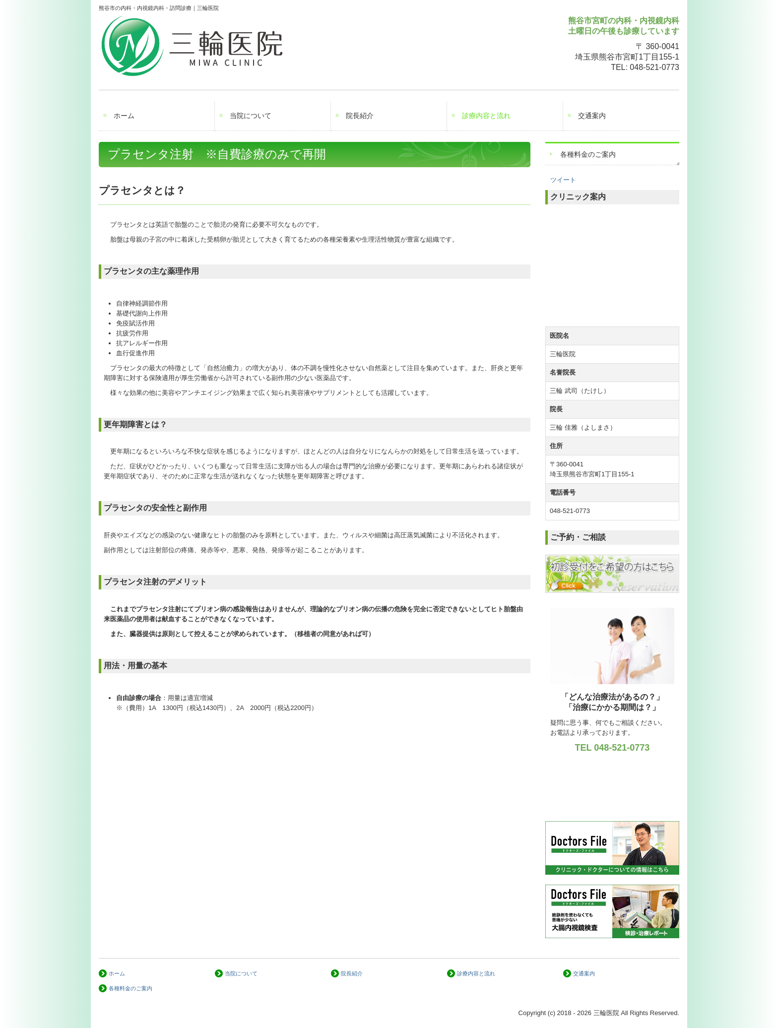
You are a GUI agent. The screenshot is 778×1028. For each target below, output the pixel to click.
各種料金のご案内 (588, 154)
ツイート (563, 180)
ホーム (124, 116)
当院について (250, 116)
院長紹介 (360, 116)
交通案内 (592, 116)
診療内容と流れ (486, 116)
